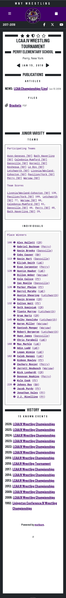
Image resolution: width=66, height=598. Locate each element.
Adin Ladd (23, 348)
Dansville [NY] (17, 163)
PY (37, 279)
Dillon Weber (26, 275)
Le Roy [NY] (36, 167)
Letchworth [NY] (18, 171)
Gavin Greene (26, 299)
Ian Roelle (24, 283)
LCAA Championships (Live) (31, 89)
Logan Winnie (26, 352)
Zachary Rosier (27, 364)
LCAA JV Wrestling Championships (34, 424)
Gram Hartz (24, 315)
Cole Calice (25, 279)
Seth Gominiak (26, 307)
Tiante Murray (26, 311)
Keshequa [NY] (16, 167)
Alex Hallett (26, 242)
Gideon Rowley (26, 360)
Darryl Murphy (26, 291)
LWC (40, 263)
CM (39, 242)
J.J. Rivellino (27, 397)
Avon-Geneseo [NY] (19, 156)
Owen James (24, 336)
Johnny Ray (24, 384)
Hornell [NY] (38, 163)
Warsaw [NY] (31, 178)
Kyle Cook (23, 380)
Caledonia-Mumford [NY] (31, 159)
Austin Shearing (28, 295)
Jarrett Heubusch (29, 368)
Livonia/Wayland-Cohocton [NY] (28, 193)
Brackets (15, 105)
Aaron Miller (26, 324)
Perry (46, 246)
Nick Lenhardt (26, 372)
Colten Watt (25, 303)
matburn (39, 524)
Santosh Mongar (27, 328)
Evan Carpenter (27, 267)
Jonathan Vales (27, 393)
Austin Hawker (26, 271)
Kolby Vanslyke (27, 319)
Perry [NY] (14, 178)
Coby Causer (25, 255)
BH (37, 255)
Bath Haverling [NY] (21, 211)
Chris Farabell (27, 340)
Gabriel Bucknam (28, 246)
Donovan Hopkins (28, 376)
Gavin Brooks (26, 251)
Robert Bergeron (28, 332)
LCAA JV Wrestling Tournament (31, 463)
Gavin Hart (24, 259)
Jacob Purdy (25, 388)
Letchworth (49, 295)
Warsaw (42, 275)
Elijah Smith (26, 263)
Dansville (44, 251)
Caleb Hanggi (26, 356)
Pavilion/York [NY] (41, 174)
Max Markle (24, 344)
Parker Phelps (26, 287)
